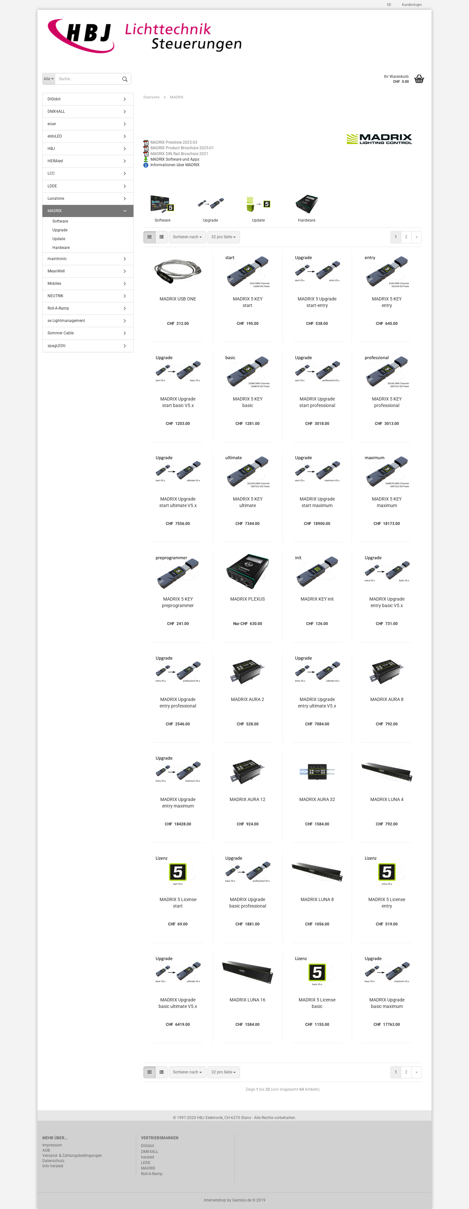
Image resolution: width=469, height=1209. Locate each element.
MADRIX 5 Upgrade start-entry (317, 302)
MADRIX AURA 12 (247, 799)
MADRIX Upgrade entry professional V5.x (178, 703)
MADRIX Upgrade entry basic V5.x (387, 602)
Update (58, 239)
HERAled (55, 161)
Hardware (61, 247)
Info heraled (52, 1166)
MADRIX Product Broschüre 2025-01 (182, 148)
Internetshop (215, 1200)
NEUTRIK (56, 296)
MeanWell (56, 271)
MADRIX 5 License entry (386, 903)
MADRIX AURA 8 (387, 699)
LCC (51, 173)
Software (60, 221)
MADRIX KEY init (317, 599)
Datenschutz (53, 1161)
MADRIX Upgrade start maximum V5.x (317, 503)
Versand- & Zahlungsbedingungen (72, 1156)
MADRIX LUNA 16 (247, 999)
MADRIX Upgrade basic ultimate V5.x (178, 1003)
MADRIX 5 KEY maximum (387, 502)
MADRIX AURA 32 (317, 799)
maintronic (57, 258)
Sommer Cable (61, 333)
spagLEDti (56, 345)
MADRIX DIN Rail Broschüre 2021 (179, 154)
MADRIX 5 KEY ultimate (248, 502)
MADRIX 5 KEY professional (387, 402)
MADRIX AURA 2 (247, 699)
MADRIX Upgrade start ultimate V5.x (178, 502)
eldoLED (55, 136)
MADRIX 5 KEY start (248, 302)
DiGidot (54, 99)
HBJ (51, 148)
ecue (52, 124)
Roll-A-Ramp (58, 308)
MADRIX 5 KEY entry (387, 302)
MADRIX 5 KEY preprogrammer (178, 602)
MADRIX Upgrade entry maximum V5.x (177, 803)
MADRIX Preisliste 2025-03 (173, 142)
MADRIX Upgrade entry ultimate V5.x (317, 702)
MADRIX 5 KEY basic (248, 402)
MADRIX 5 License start (178, 903)
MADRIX (55, 211)
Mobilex (54, 283)
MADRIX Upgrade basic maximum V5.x (387, 1004)
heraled (147, 1157)
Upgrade (59, 230)
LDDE (52, 186)
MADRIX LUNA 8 (317, 899)
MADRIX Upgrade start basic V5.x (177, 402)
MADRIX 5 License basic (317, 1003)
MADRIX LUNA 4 (387, 799)
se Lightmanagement (66, 320)
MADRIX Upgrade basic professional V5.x (247, 903)
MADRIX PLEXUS (247, 599)
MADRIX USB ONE (178, 298)
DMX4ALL (56, 111)
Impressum (52, 1145)
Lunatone (56, 198)
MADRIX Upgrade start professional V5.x (317, 403)
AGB (46, 1150)
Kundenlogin (411, 5)
